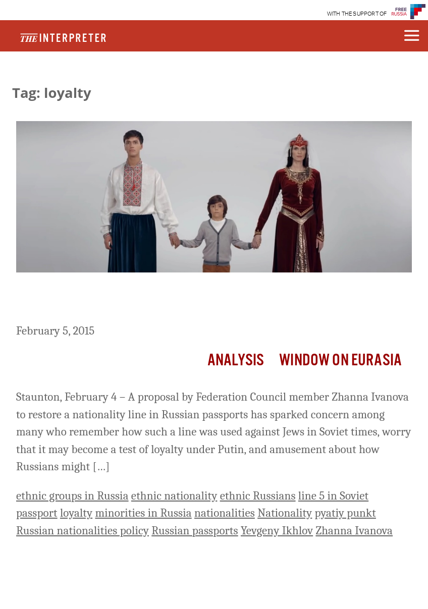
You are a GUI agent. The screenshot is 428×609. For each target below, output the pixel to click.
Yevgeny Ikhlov (277, 530)
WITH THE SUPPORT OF (357, 14)
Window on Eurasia (340, 360)
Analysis (235, 360)
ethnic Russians (258, 496)
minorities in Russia (143, 513)
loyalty (76, 513)
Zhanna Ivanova (354, 530)
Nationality (284, 513)
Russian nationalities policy (82, 530)
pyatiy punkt (345, 513)
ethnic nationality (174, 496)
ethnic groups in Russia (72, 496)
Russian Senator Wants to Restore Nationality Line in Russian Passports (194, 300)
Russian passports (194, 530)
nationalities (224, 513)
